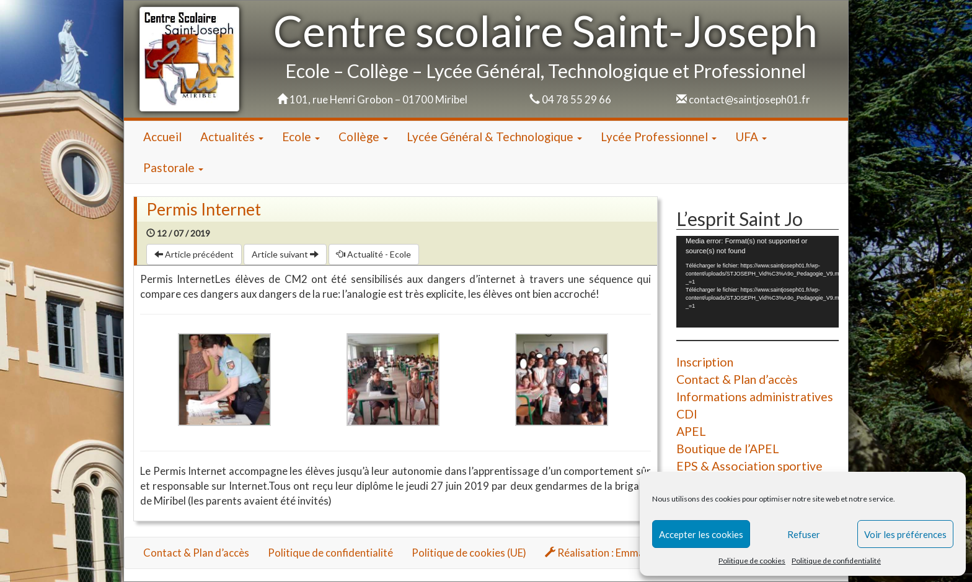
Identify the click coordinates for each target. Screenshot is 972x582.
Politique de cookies (751, 560)
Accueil (162, 136)
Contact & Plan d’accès (737, 379)
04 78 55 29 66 (576, 99)
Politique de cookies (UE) (469, 552)
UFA (751, 136)
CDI (686, 414)
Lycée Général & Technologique (494, 136)
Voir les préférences (905, 534)
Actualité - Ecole (374, 254)
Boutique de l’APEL (727, 448)
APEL (691, 431)
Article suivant (285, 254)
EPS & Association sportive (749, 466)
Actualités (231, 136)
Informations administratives (754, 396)
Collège (363, 136)
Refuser (803, 534)
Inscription (704, 362)
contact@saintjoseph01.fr (749, 99)
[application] (757, 281)
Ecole (301, 136)
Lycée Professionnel (659, 136)
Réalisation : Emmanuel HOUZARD (631, 552)
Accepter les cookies (701, 534)
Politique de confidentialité (836, 560)
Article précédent (194, 254)
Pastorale (173, 167)
